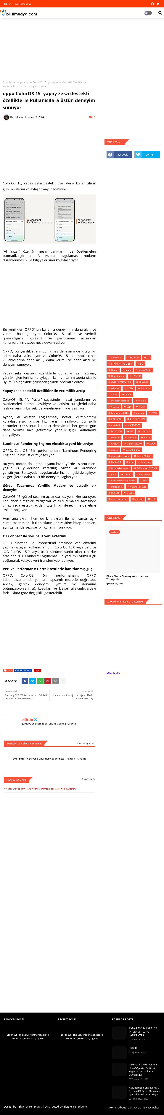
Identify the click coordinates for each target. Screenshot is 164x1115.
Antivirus (145, 388)
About (122, 1107)
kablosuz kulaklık (119, 413)
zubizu (114, 449)
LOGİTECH (116, 431)
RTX (153, 499)
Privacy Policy (151, 1107)
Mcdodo (115, 437)
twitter (150, 154)
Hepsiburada (118, 376)
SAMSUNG (116, 357)
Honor (114, 369)
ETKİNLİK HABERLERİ (121, 363)
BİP (131, 431)
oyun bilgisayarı (119, 499)
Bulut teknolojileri (120, 468)
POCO (147, 437)
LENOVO (143, 382)
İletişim (133, 1047)
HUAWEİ (134, 357)
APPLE (128, 394)
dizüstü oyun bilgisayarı (123, 480)
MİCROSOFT (134, 425)
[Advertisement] (82, 48)
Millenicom (117, 486)
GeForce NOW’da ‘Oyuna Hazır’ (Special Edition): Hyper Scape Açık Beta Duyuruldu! (143, 1069)
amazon (131, 437)
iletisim (8, 3)
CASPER (136, 376)
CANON (115, 443)
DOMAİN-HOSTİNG (147, 468)
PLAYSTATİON (137, 419)
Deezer (127, 474)
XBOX (152, 443)
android (139, 499)
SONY (130, 388)
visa (145, 480)
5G (141, 363)
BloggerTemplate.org (76, 1106)
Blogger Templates (30, 1106)
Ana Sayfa (9, 82)
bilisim (27, 719)
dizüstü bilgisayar (120, 456)
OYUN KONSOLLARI (121, 382)
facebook (122, 154)
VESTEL (115, 406)
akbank (140, 413)
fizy (131, 462)
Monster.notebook (120, 400)
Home (113, 1107)
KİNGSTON (116, 419)
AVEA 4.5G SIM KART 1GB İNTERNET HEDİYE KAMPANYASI (143, 1032)
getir (113, 474)
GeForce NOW (134, 443)
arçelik (130, 492)
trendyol (115, 425)
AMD (154, 413)
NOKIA (142, 406)
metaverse (144, 474)
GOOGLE (145, 431)
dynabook (146, 462)
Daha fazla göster (84, 743)
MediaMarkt (145, 369)
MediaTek (116, 462)
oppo (20, 82)
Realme (142, 400)
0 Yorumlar (88, 779)
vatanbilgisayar (138, 486)
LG (148, 357)
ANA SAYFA (113, 673)
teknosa (115, 388)
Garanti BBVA (133, 449)
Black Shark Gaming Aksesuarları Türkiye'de (127, 578)
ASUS (114, 394)
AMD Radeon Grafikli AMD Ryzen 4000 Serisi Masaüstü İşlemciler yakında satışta (144, 1091)
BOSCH (115, 492)
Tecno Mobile (144, 456)
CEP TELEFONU (23, 670)
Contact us (134, 1107)
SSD (129, 406)
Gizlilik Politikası (23, 3)
